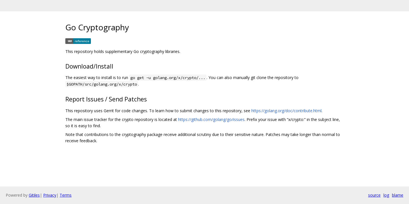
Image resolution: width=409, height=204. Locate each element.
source (374, 195)
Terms (66, 195)
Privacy (49, 195)
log (386, 195)
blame (397, 195)
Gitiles (34, 195)
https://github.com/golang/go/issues (211, 119)
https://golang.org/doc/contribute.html (286, 110)
